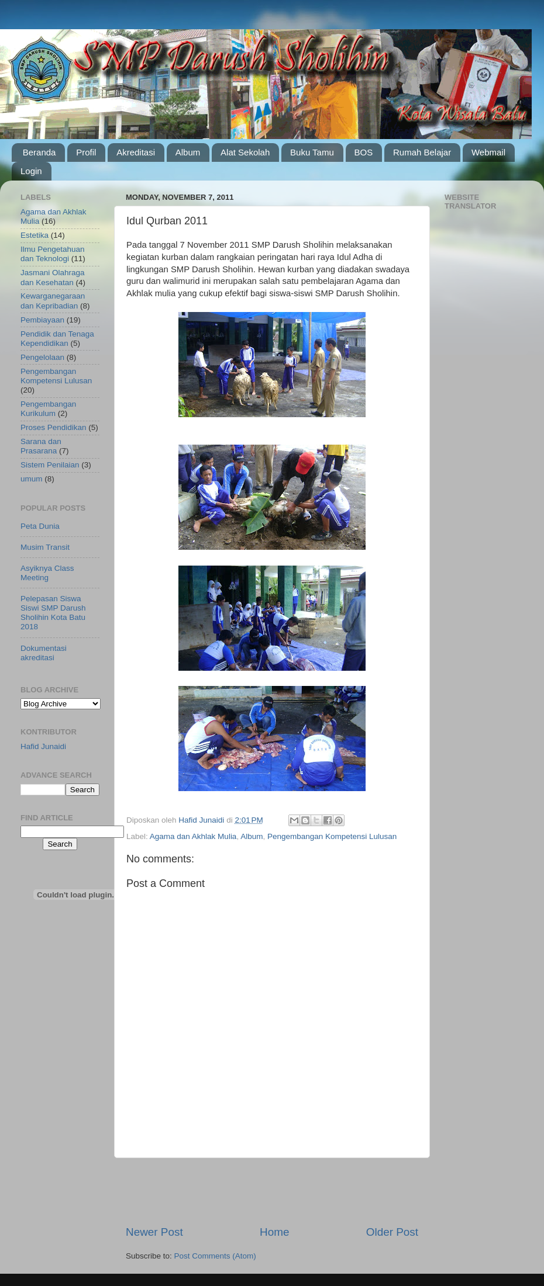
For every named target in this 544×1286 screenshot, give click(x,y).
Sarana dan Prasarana (40, 446)
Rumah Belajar (422, 152)
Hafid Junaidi (43, 746)
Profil (86, 152)
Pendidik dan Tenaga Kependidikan (57, 339)
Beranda (39, 152)
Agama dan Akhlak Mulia (193, 836)
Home (274, 1232)
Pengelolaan (42, 357)
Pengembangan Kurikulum (48, 409)
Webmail (488, 152)
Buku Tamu (312, 152)
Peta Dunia (40, 526)
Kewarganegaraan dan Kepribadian (52, 301)
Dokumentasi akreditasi (43, 653)
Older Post (392, 1232)
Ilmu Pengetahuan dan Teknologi (52, 254)
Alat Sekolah (245, 152)
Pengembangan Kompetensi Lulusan (332, 836)
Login (31, 171)
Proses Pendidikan (53, 427)
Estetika (34, 235)
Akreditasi (135, 152)
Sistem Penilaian (50, 464)
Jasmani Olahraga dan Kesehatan (52, 277)
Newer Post (154, 1232)
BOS (363, 152)
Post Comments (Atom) (215, 1256)
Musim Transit (45, 547)
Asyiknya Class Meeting (47, 573)
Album (188, 152)
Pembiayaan (42, 320)
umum (31, 478)
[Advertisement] (272, 1191)
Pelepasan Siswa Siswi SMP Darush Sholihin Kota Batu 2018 (53, 613)
